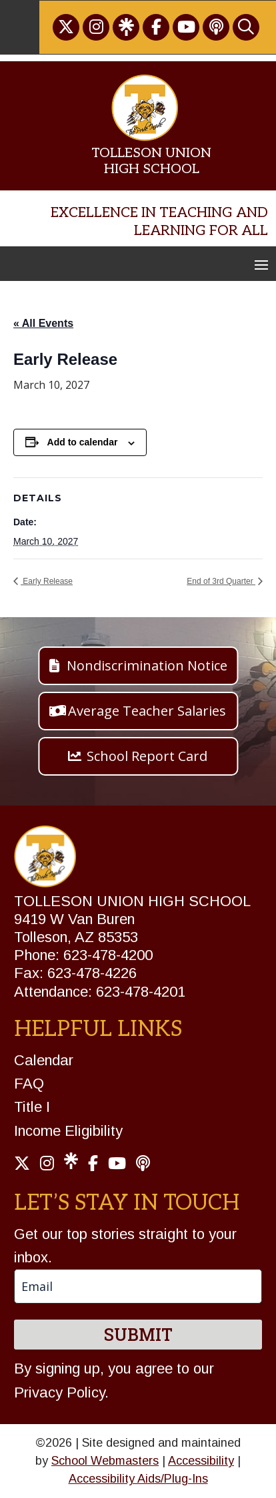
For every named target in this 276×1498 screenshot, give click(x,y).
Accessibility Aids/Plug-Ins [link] (138, 1478)
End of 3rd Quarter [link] (221, 581)
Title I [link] (32, 1107)
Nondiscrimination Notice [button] (147, 665)
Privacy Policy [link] (59, 1392)
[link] (66, 27)
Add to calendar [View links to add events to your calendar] (82, 442)
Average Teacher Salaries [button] (147, 711)
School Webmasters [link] (105, 1460)
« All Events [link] (43, 323)
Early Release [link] (47, 581)
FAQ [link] (29, 1083)
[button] (261, 264)
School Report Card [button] (147, 756)
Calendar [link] (43, 1060)
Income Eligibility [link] (68, 1131)
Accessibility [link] (201, 1460)
